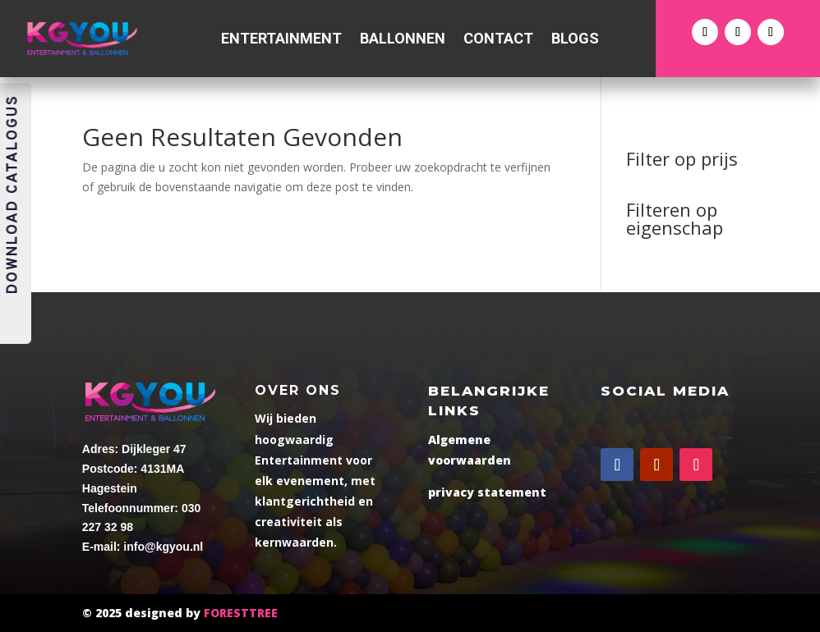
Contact (498, 40)
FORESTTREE (241, 613)
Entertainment (281, 40)
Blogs (575, 40)
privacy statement (487, 492)
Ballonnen (402, 40)
